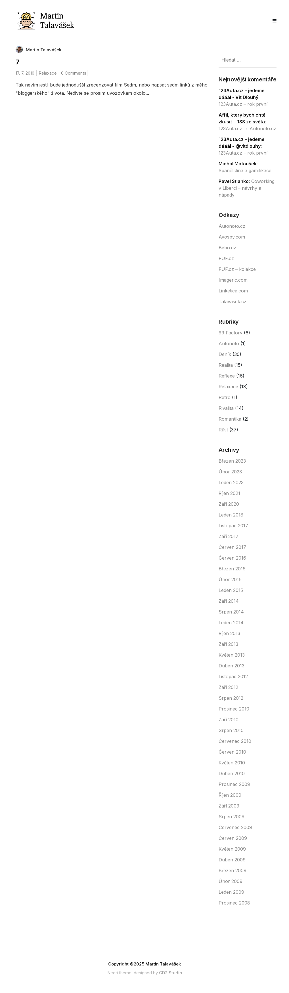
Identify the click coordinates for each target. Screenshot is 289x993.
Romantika (230, 419)
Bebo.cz (227, 247)
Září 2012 (228, 687)
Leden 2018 (231, 515)
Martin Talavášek (43, 49)
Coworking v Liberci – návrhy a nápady (247, 188)
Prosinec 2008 (234, 903)
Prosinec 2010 (234, 709)
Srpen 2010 (231, 730)
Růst (223, 430)
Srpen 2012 (231, 698)
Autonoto (229, 343)
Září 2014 (229, 601)
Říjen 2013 (229, 633)
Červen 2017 (232, 547)
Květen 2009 (232, 849)
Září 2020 (229, 504)
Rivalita (226, 408)
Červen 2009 (233, 838)
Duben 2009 (232, 860)
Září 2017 (228, 536)
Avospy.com (232, 237)
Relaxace (48, 73)
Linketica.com (233, 291)
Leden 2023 (231, 482)
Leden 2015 (231, 590)
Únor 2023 (230, 472)
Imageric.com (233, 280)
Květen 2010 (232, 763)
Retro (225, 397)
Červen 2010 (232, 752)
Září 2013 (228, 644)
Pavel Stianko (234, 181)
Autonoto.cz (232, 226)
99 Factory (230, 333)
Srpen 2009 (231, 816)
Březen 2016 (232, 569)
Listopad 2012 (233, 676)
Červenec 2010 (235, 741)
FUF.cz (226, 258)
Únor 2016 (230, 579)
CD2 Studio (170, 972)
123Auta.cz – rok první (243, 104)
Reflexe (227, 376)
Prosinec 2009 (234, 784)
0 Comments (73, 73)
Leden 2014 (231, 622)
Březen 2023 (232, 461)
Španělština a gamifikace (245, 170)
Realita (226, 365)
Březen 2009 (232, 870)
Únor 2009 (230, 881)
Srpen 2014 (231, 612)
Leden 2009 (231, 892)
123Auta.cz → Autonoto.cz (247, 128)
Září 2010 (228, 719)
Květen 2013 (232, 655)
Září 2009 (229, 806)
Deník (225, 354)
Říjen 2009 (230, 795)
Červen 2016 (232, 558)
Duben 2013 (231, 666)
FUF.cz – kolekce (237, 269)
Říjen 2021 (229, 493)
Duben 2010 (232, 773)
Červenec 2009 (235, 827)
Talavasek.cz (232, 301)
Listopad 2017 (233, 525)
